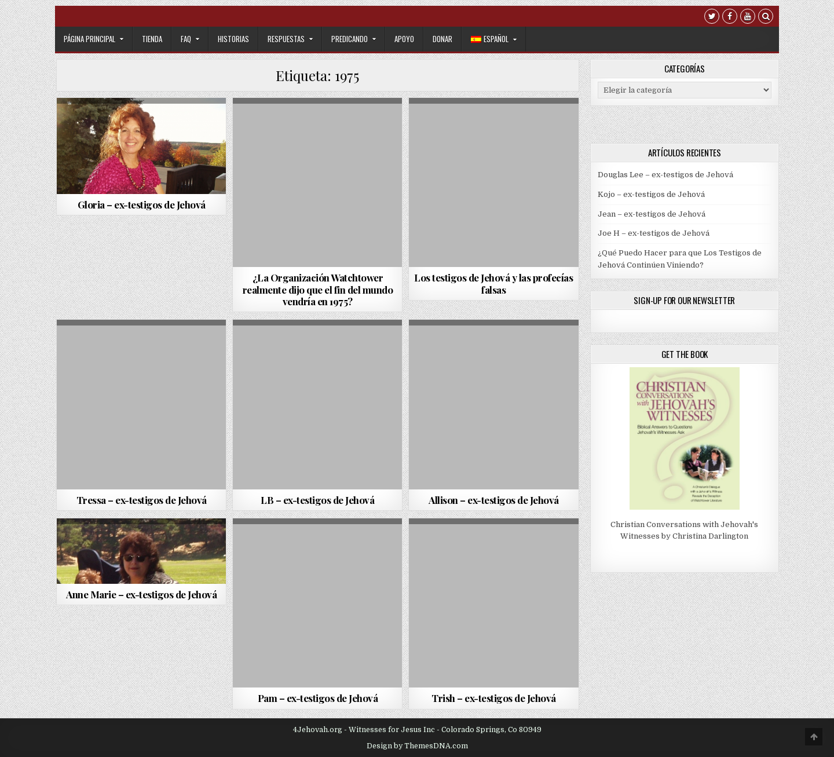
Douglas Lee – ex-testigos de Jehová (665, 174)
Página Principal (89, 39)
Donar (442, 39)
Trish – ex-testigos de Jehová (493, 698)
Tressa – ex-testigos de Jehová (141, 499)
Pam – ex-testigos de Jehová (318, 698)
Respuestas (286, 39)
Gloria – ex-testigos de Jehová (142, 204)
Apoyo (404, 39)
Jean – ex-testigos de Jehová (651, 214)
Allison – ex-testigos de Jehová (494, 499)
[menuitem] (494, 39)
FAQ (186, 39)
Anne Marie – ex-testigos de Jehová (141, 594)
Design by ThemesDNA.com (417, 746)
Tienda (152, 39)
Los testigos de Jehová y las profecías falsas (493, 283)
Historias (233, 39)
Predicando (349, 39)
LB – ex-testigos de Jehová (317, 499)
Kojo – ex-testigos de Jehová (651, 194)
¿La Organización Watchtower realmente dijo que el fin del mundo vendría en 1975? (318, 289)
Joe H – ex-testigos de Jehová (653, 233)
